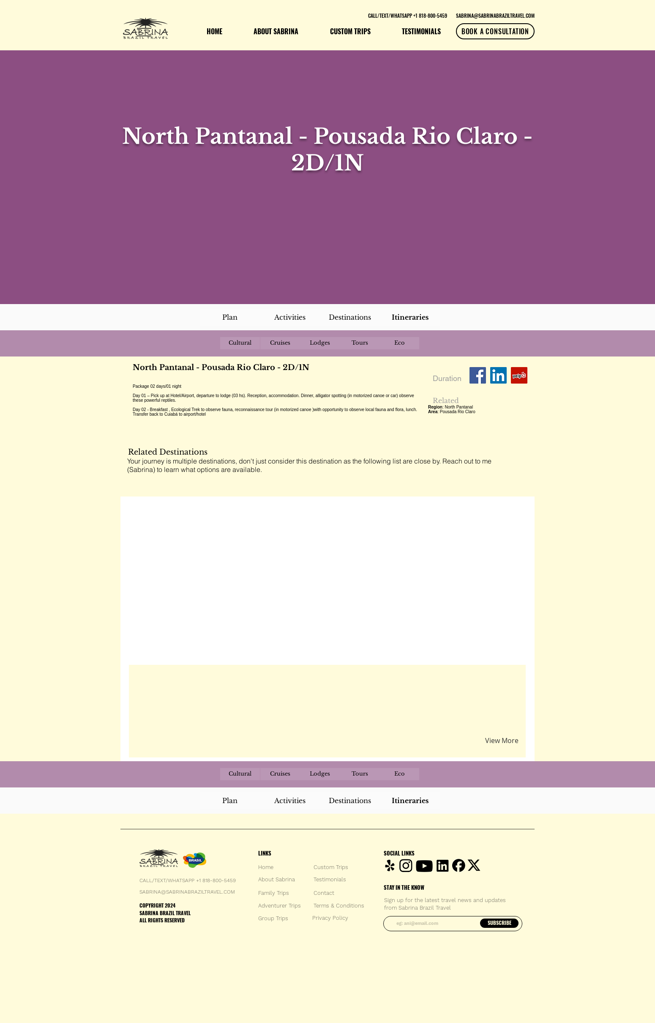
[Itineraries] (410, 317)
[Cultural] (240, 343)
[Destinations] (350, 317)
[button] (231, 680)
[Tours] (359, 343)
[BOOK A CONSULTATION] (495, 31)
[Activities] (290, 317)
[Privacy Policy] (330, 918)
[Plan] (230, 317)
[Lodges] (320, 343)
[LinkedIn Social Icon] (498, 375)
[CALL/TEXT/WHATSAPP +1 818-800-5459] (407, 15)
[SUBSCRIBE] (499, 923)
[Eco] (399, 343)
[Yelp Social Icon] (519, 375)
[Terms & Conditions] (339, 906)
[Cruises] (280, 343)
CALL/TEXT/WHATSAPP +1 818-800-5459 (187, 880)
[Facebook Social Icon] (477, 375)
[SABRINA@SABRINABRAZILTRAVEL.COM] (495, 15)
